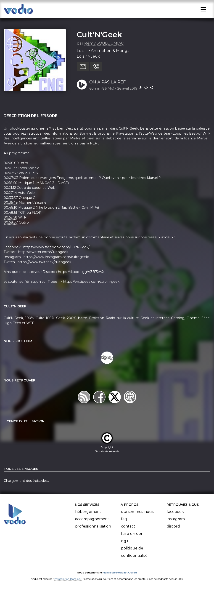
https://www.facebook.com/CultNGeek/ (56, 247)
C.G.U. (125, 541)
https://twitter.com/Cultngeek (43, 252)
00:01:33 (10, 168)
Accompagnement (92, 519)
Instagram (176, 519)
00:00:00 (11, 163)
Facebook (175, 511)
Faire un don (132, 533)
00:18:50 (10, 183)
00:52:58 (10, 217)
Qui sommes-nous (137, 511)
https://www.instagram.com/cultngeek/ (56, 257)
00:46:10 (10, 207)
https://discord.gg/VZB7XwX (81, 272)
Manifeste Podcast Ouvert (120, 572)
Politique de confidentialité (134, 552)
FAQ (124, 519)
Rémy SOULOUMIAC (104, 43)
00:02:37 (11, 173)
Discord (173, 526)
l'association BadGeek (68, 579)
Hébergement (88, 511)
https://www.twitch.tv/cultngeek (44, 262)
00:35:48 (11, 202)
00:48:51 (10, 213)
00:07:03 (11, 178)
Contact (128, 526)
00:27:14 (10, 193)
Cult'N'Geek (99, 34)
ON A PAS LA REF (107, 82)
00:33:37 (11, 198)
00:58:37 (11, 222)
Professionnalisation (93, 526)
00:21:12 (10, 188)
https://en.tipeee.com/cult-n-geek (91, 282)
